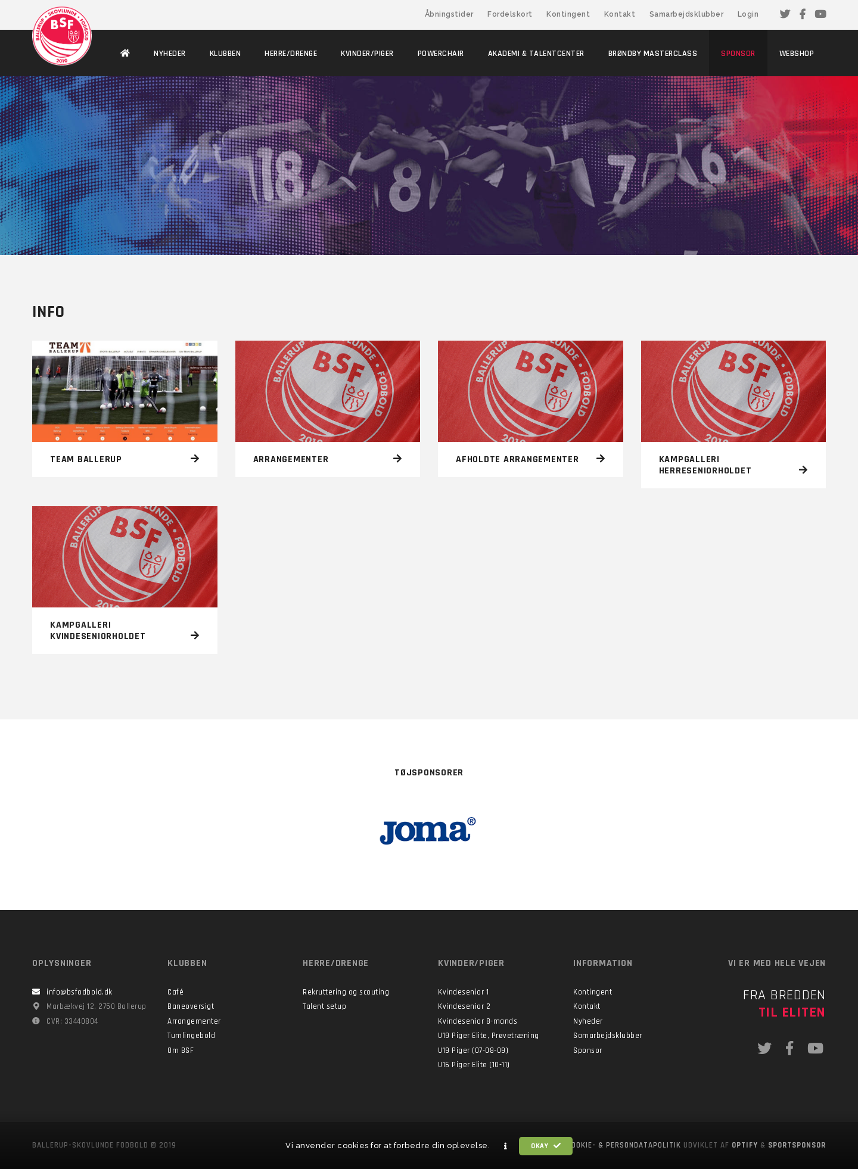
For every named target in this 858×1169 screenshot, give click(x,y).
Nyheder (588, 1021)
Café (175, 992)
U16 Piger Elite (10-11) (474, 1065)
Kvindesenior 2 (464, 1006)
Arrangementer (194, 1021)
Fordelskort (510, 14)
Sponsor (587, 1050)
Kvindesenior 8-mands (477, 1021)
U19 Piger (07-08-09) (473, 1050)
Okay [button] (546, 1146)
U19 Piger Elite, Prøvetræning (488, 1035)
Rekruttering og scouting (346, 992)
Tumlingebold (191, 1035)
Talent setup (324, 1006)
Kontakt (620, 14)
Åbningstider (449, 14)
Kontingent (568, 14)
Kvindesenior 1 (463, 992)
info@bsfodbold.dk (79, 992)
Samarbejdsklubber (686, 14)
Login (748, 14)
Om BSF (180, 1050)
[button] (506, 1146)
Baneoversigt (190, 1006)
